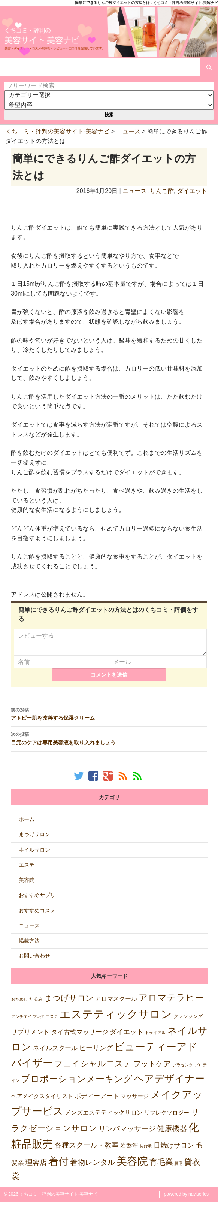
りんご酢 (162, 191)
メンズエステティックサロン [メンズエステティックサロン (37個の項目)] (104, 1116)
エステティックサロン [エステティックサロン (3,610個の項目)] (116, 1018)
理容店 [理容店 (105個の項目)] (36, 1167)
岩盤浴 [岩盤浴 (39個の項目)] (129, 1149)
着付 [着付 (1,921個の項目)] (58, 1166)
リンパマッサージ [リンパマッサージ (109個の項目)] (127, 1133)
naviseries (198, 1198)
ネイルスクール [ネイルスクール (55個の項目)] (55, 1052)
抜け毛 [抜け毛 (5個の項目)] (146, 1150)
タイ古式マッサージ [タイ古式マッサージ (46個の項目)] (79, 1036)
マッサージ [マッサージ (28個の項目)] (135, 1100)
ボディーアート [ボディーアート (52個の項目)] (97, 1100)
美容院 (26, 885)
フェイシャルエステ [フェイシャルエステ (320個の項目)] (93, 1068)
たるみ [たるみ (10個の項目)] (36, 1003)
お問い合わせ (34, 960)
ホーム (26, 824)
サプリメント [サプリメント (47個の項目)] (30, 1036)
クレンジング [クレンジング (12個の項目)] (188, 1021)
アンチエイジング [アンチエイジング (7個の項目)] (27, 1021)
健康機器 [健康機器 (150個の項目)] (172, 1133)
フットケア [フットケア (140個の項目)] (152, 1068)
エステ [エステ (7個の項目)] (52, 1021)
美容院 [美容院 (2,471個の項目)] (132, 1166)
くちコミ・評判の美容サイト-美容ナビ (57, 131)
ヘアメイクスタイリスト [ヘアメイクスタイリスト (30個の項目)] (42, 1100)
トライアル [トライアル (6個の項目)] (155, 1037)
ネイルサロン (34, 854)
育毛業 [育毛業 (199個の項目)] (161, 1166)
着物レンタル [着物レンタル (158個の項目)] (92, 1167)
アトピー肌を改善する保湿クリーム (109, 718)
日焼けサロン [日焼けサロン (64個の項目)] (174, 1150)
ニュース (128, 131)
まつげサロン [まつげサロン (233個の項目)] (69, 1002)
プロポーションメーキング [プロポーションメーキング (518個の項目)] (77, 1083)
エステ (26, 869)
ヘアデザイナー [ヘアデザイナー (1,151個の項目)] (169, 1083)
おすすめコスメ (37, 915)
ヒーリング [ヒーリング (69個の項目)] (96, 1052)
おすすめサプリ (37, 900)
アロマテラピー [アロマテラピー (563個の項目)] (171, 1002)
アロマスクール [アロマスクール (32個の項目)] (116, 1003)
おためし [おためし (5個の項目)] (19, 1003)
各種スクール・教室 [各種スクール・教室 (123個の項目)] (87, 1149)
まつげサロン (34, 839)
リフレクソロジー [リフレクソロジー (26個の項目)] (166, 1117)
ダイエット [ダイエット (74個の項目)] (126, 1036)
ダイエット (192, 191)
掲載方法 (29, 945)
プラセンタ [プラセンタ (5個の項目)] (182, 1069)
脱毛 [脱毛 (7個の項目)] (178, 1168)
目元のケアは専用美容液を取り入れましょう (109, 742)
